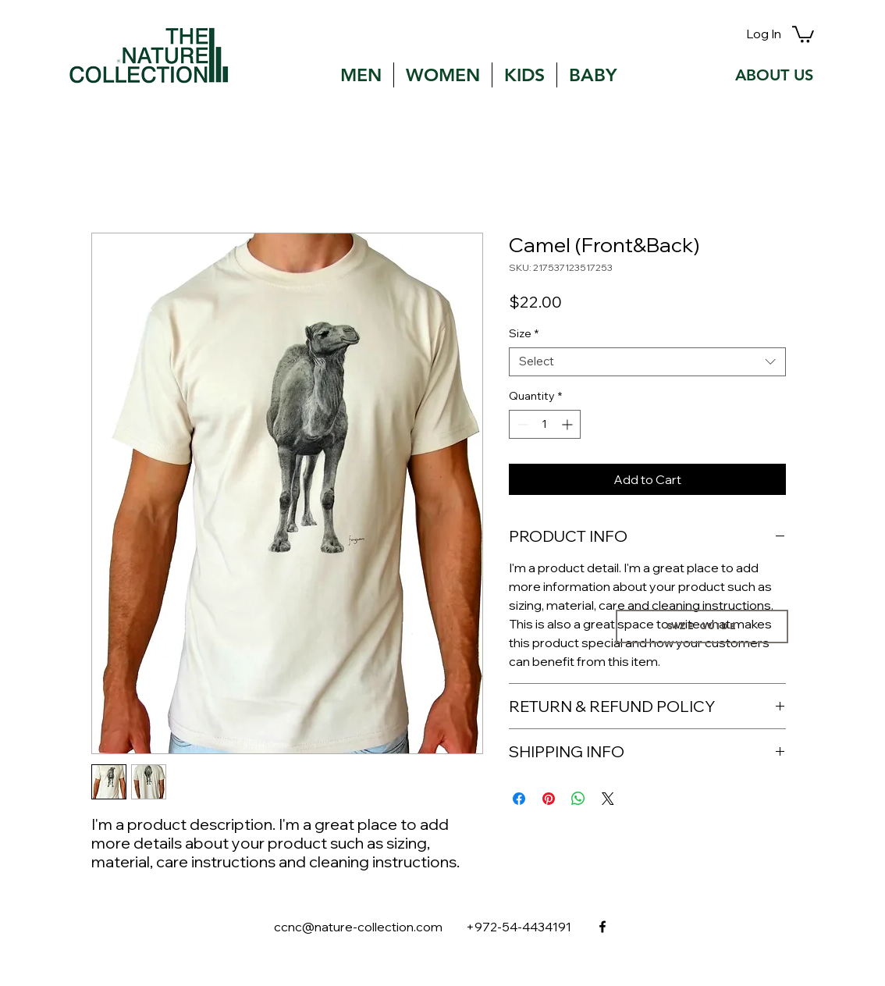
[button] (803, 33)
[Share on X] (608, 798)
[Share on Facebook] (519, 798)
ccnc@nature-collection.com (358, 926)
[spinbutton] (545, 424)
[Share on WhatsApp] (578, 798)
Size (523, 333)
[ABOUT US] (774, 74)
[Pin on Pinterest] (548, 798)
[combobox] (647, 361)
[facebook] (602, 926)
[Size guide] (702, 626)
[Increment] (568, 424)
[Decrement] (521, 424)
